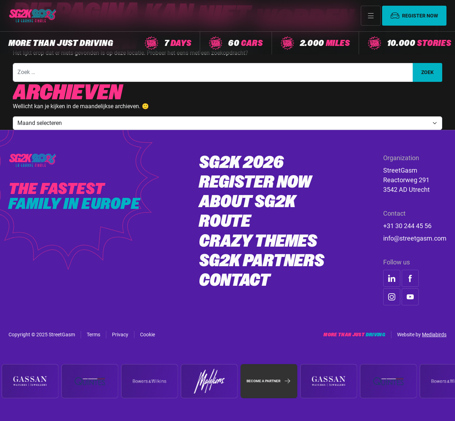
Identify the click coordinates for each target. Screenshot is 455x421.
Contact (234, 280)
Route (225, 221)
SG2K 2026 (241, 162)
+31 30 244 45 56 (407, 226)
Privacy (120, 334)
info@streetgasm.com (414, 238)
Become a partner (268, 381)
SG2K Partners (261, 260)
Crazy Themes (258, 241)
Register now (414, 15)
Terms (93, 334)
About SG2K (247, 201)
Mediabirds (434, 334)
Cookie (147, 334)
